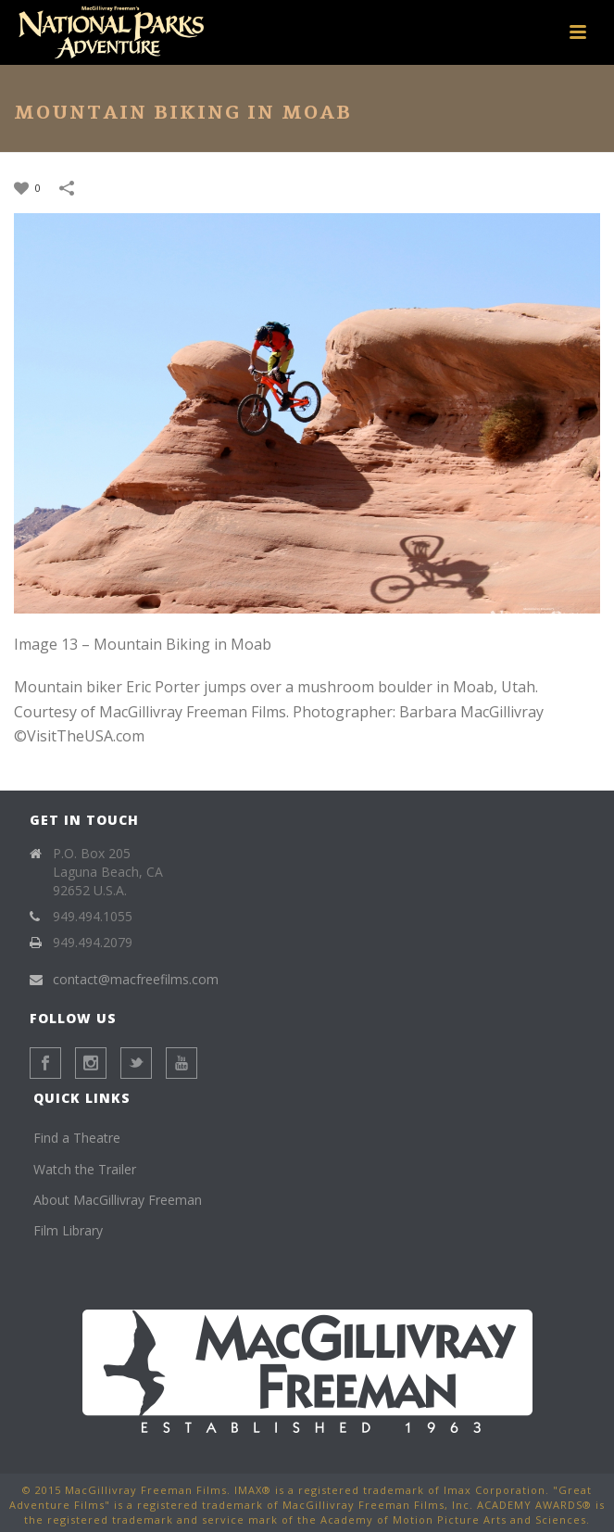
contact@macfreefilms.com (136, 979)
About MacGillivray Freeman (117, 1200)
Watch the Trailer (84, 1169)
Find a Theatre (76, 1137)
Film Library (68, 1230)
